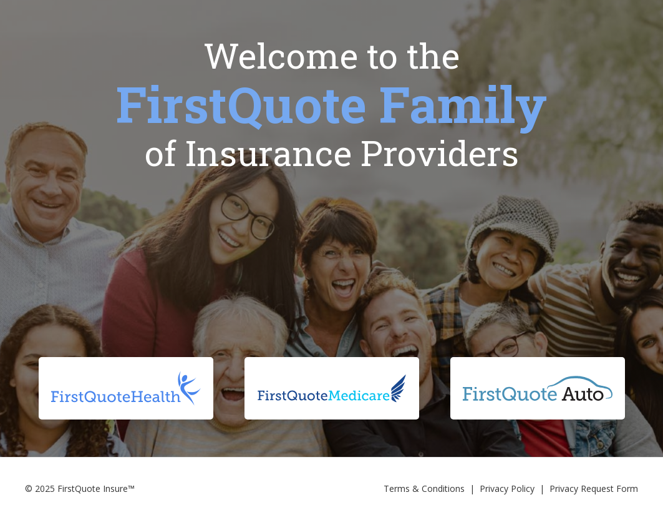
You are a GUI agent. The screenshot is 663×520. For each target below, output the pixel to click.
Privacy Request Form (593, 488)
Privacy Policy (507, 488)
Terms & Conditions (424, 488)
